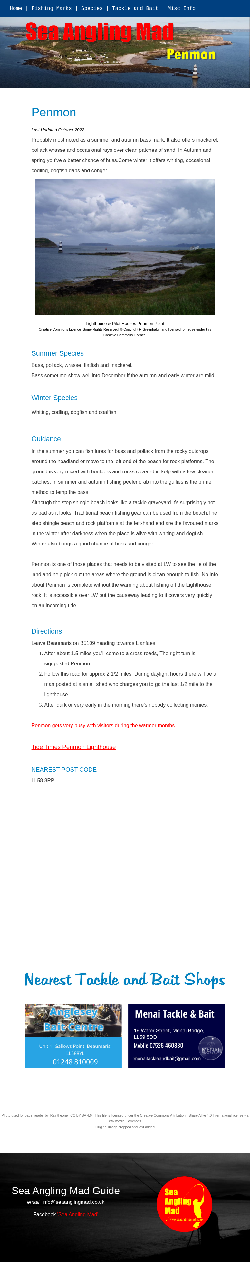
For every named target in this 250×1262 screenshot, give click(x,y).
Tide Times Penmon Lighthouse (74, 747)
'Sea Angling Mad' (77, 1214)
